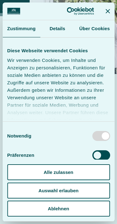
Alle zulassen (58, 172)
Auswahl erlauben (58, 190)
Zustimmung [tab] (21, 28)
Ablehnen (58, 208)
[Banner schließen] (107, 11)
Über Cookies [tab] (94, 28)
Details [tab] (57, 28)
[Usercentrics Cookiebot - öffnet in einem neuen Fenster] (70, 11)
